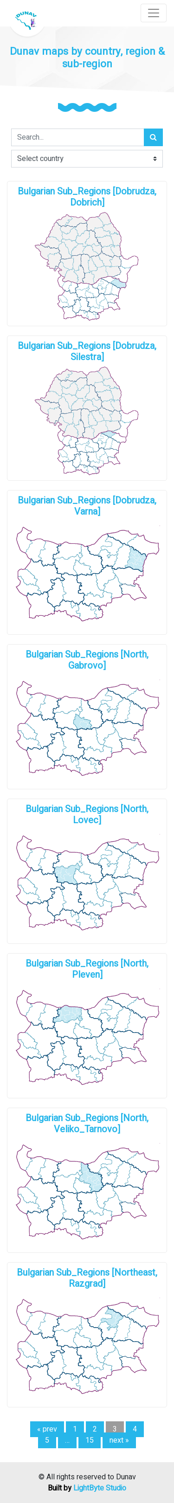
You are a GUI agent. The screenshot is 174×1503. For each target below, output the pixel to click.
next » (119, 1440)
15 (89, 1440)
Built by (87, 1488)
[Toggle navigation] (154, 13)
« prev (47, 1429)
